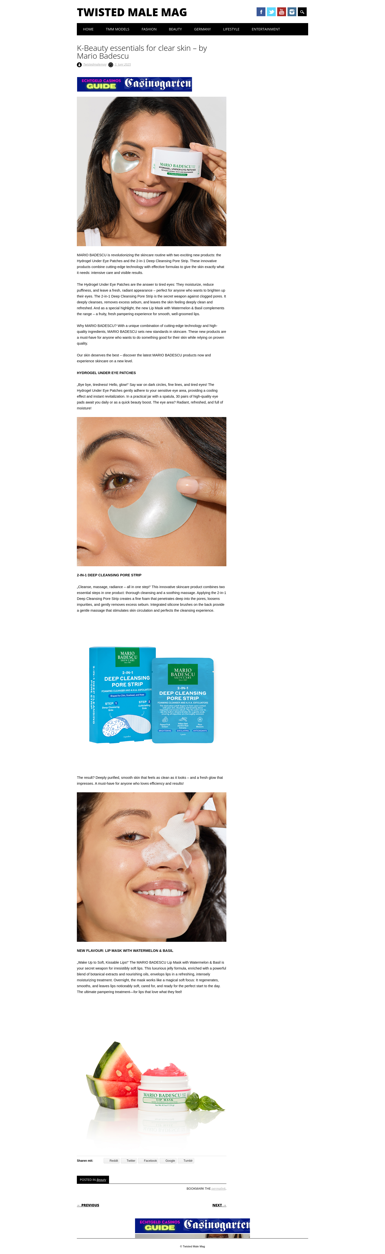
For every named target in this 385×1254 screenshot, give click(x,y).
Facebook (261, 11)
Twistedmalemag (95, 64)
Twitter (271, 11)
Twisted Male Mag (132, 12)
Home (88, 29)
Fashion (149, 29)
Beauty (175, 29)
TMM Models (117, 29)
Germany (202, 29)
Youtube (281, 11)
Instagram (292, 11)
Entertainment (266, 29)
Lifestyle (231, 29)
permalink (218, 1188)
